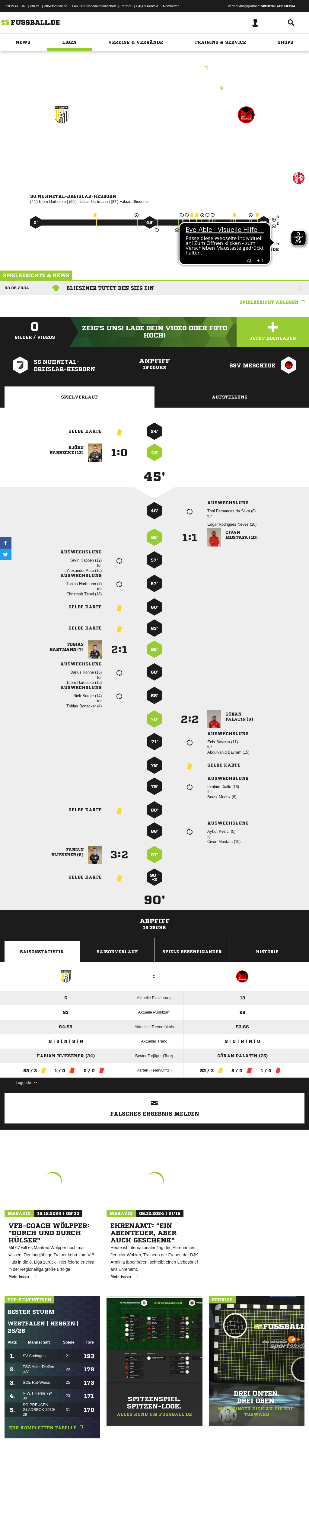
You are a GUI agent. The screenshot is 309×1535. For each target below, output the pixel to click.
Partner (126, 6)
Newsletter (171, 6)
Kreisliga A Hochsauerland (154, 68)
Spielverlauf (79, 397)
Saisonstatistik (42, 952)
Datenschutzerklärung (43, 1521)
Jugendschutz (113, 1521)
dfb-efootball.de (55, 6)
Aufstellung (229, 397)
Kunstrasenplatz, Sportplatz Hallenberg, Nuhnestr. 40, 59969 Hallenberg (154, 88)
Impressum (13, 1521)
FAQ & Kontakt (147, 6)
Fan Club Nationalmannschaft (94, 6)
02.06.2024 (17, 288)
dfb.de (35, 6)
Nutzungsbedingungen (80, 1521)
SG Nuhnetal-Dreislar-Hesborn (61, 145)
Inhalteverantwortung (144, 1521)
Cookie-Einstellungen (181, 1521)
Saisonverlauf (117, 952)
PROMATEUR (15, 6)
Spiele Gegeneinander (192, 952)
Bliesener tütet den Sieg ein (110, 288)
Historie (267, 952)
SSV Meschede (246, 141)
